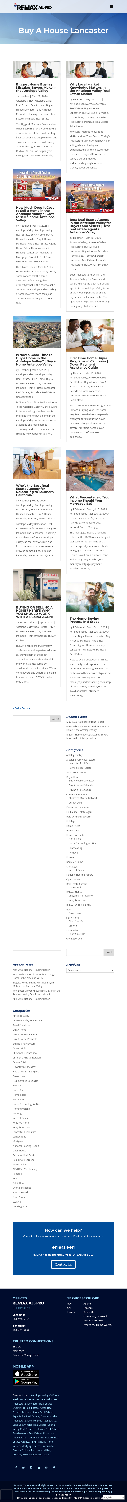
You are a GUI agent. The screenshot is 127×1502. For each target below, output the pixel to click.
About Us (89, 1312)
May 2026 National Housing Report (85, 721)
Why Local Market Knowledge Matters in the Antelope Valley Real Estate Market (90, 89)
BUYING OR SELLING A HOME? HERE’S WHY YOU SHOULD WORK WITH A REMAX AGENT (35, 612)
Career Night (75, 887)
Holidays (70, 821)
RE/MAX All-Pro (28, 622)
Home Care (75, 838)
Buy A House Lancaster (91, 636)
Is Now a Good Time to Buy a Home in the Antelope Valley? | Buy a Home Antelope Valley (36, 359)
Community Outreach (77, 794)
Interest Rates (78, 527)
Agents (88, 1303)
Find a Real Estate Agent (42, 243)
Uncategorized (24, 396)
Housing (32, 114)
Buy (69, 1303)
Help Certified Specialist (78, 816)
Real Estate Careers (76, 884)
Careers (88, 1307)
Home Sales (23, 248)
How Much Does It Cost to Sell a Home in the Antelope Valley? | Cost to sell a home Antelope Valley (35, 214)
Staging (73, 925)
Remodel (73, 852)
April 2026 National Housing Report (31, 998)
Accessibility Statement (97, 1498)
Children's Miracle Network (83, 798)
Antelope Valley (25, 100)
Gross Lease (75, 913)
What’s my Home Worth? (98, 1324)
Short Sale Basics (78, 921)
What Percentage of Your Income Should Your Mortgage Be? (90, 500)
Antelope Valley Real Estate (31, 626)
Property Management (26, 1355)
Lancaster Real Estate (39, 252)
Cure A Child (75, 802)
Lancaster (19, 1314)
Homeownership (40, 248)
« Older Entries (21, 708)
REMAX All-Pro (24, 261)
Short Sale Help (77, 933)
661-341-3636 (21, 1329)
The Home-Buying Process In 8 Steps (84, 620)
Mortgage (21, 257)
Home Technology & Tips (82, 843)
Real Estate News (94, 1320)
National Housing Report (79, 874)
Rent (68, 909)
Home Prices (35, 387)
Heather (24, 96)
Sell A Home (41, 261)
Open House (73, 879)
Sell (69, 1307)
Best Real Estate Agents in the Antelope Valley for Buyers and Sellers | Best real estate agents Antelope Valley (90, 226)
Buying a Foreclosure (80, 789)
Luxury (71, 1312)
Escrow (17, 1346)
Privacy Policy (63, 1494)
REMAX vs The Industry (78, 904)
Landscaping (75, 848)
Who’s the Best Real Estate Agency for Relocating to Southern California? (35, 490)
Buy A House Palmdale (95, 112)
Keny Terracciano (78, 900)
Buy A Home (38, 105)
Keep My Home (74, 861)
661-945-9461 (21, 1318)
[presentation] (6, 1495)
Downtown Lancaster (77, 807)
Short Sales (72, 930)
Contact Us (63, 1264)
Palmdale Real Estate (37, 118)
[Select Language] (114, 1497)
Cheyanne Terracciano (81, 895)
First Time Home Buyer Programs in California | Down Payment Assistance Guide (89, 362)
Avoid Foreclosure (76, 772)
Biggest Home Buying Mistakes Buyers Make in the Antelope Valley (36, 87)
